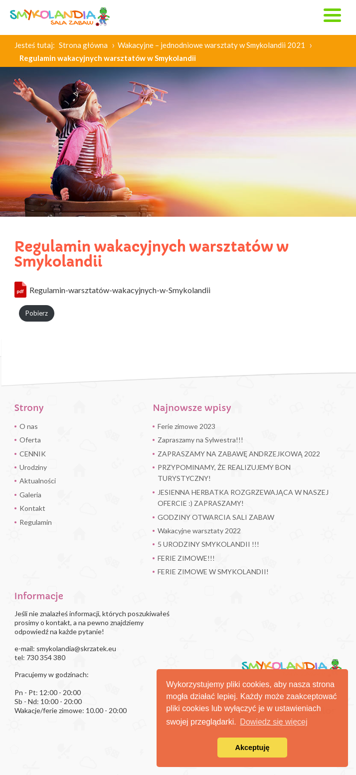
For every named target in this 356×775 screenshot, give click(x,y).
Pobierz (36, 313)
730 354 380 (45, 657)
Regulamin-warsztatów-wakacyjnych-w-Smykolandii (119, 290)
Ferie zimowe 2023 (186, 426)
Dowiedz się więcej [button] (273, 722)
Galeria (30, 494)
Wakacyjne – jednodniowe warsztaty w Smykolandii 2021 (211, 44)
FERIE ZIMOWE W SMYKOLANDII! (213, 571)
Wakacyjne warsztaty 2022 (199, 530)
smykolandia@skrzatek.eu (76, 648)
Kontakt (32, 508)
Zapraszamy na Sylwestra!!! (200, 439)
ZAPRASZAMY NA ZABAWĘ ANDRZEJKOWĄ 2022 (239, 453)
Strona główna (83, 44)
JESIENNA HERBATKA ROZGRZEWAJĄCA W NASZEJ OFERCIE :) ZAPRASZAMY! (243, 497)
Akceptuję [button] (252, 748)
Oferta (30, 439)
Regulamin (35, 522)
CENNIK (32, 453)
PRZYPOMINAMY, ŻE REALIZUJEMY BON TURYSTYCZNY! (224, 472)
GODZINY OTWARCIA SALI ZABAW (216, 517)
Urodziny (33, 467)
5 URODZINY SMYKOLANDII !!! (208, 544)
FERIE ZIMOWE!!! (186, 558)
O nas (28, 426)
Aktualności (37, 480)
